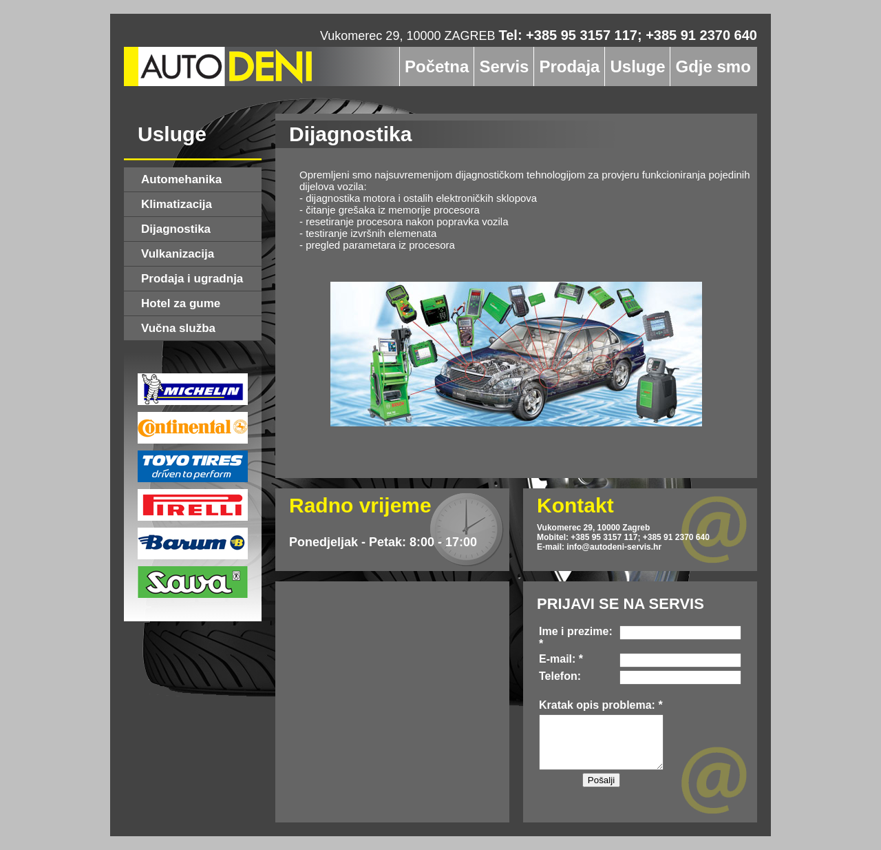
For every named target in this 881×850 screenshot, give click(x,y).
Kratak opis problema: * (601, 705)
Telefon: (560, 676)
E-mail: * (561, 659)
